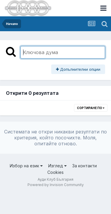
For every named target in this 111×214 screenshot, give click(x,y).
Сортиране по (90, 108)
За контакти (84, 165)
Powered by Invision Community (56, 184)
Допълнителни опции (78, 69)
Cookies (55, 172)
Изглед (57, 165)
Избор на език (26, 165)
